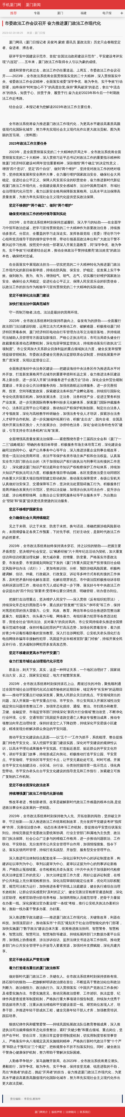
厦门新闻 (33, 5)
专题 (37, 13)
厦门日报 (40, 32)
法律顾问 (71, 1111)
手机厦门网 (11, 5)
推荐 (13, 13)
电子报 (107, 13)
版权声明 (57, 1111)
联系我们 (85, 1111)
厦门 (60, 13)
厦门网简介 (41, 1111)
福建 (84, 13)
